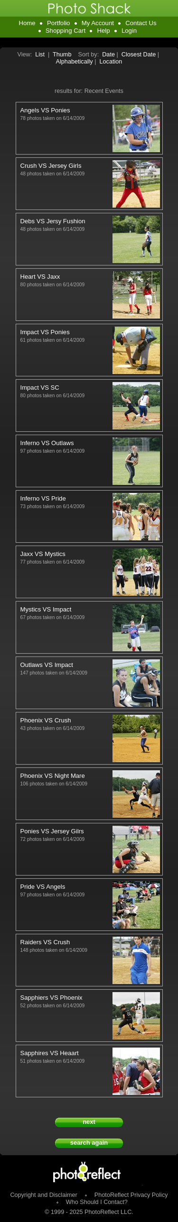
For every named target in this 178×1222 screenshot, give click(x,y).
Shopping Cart (65, 30)
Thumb (62, 54)
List (40, 54)
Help (103, 30)
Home (27, 23)
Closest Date (139, 54)
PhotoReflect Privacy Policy (131, 1195)
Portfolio (58, 23)
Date (108, 54)
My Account (98, 23)
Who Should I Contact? (97, 1202)
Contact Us (140, 23)
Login (129, 30)
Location (111, 61)
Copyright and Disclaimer (44, 1195)
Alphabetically (74, 61)
